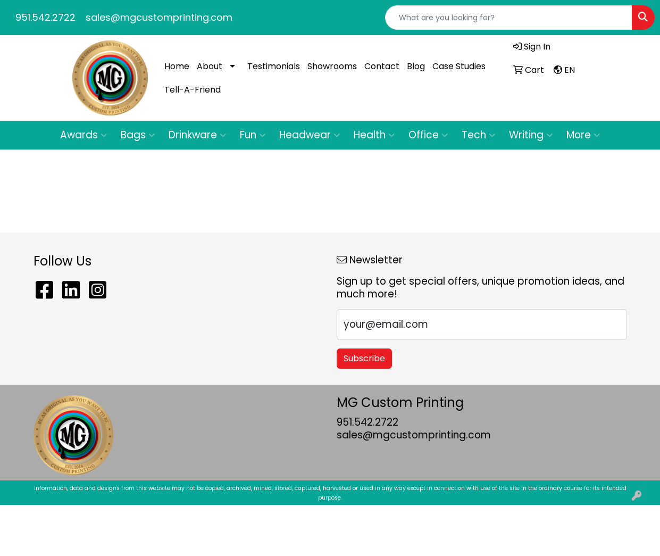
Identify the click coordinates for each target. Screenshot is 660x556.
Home (176, 66)
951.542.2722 (45, 17)
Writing (531, 135)
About (209, 66)
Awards (83, 135)
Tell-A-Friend (192, 90)
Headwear (309, 135)
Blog (416, 66)
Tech (478, 135)
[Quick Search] (508, 17)
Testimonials (273, 66)
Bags (138, 135)
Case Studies (459, 66)
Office (428, 135)
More (583, 135)
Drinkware (197, 135)
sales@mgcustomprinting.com (159, 17)
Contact (381, 66)
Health (374, 135)
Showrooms (332, 66)
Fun (252, 135)
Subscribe (364, 358)
